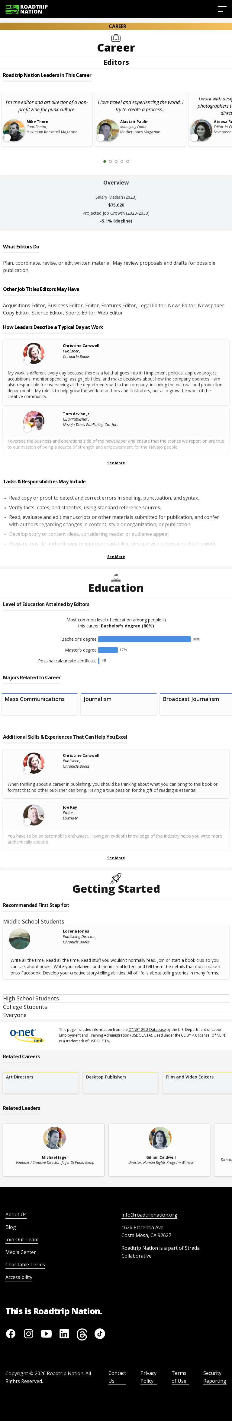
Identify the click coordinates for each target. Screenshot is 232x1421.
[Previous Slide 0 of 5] (96, 161)
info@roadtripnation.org (149, 1214)
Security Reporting (214, 1377)
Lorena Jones (76, 931)
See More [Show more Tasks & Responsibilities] (116, 556)
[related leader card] (53, 1150)
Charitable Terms (25, 1264)
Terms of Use (179, 1377)
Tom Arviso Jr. (77, 413)
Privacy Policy (148, 1377)
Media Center (20, 1252)
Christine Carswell (81, 345)
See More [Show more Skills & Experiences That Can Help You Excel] (116, 857)
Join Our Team (21, 1239)
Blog (10, 1227)
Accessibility (18, 1277)
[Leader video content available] (34, 353)
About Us (16, 1214)
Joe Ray (70, 807)
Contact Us (117, 1377)
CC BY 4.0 (189, 1035)
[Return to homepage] (26, 9)
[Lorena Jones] (34, 938)
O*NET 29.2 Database (147, 1029)
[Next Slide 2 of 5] (136, 161)
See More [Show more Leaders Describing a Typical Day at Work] (116, 463)
